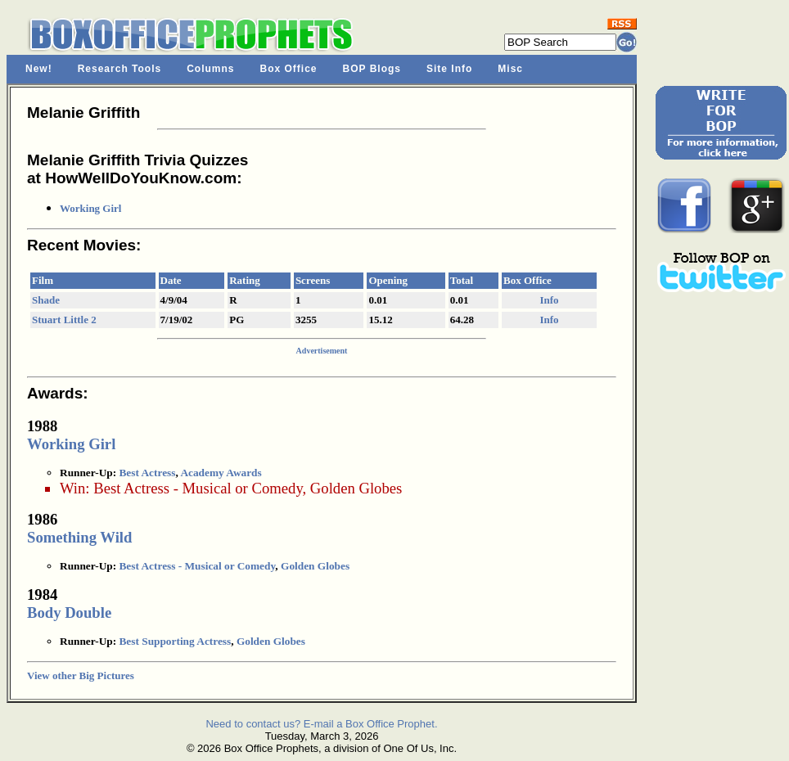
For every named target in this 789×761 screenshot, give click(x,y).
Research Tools (119, 68)
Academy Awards (220, 472)
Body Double (69, 612)
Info (548, 300)
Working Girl (90, 208)
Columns (210, 68)
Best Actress (147, 472)
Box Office (289, 68)
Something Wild (79, 537)
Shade (46, 300)
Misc (510, 68)
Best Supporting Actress (175, 641)
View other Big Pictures (80, 675)
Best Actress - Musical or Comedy (197, 488)
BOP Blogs (372, 68)
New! (38, 68)
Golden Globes (356, 488)
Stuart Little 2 (64, 319)
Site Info (449, 68)
